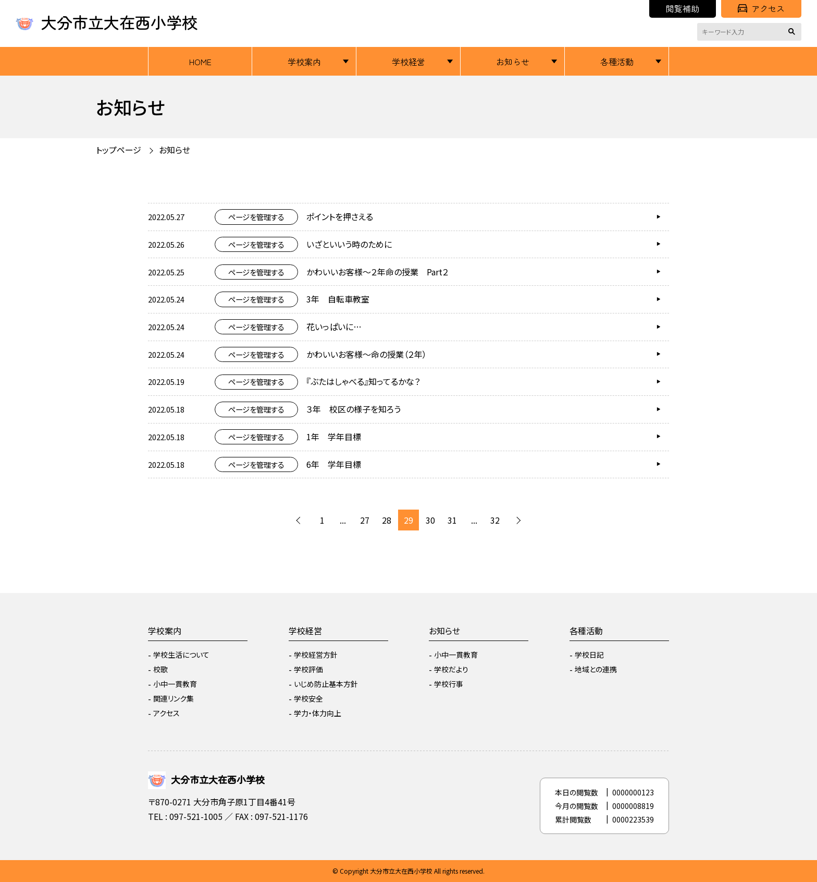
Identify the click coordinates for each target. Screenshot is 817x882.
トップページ (118, 149)
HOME (200, 61)
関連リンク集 (173, 698)
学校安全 (308, 698)
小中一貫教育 (175, 684)
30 (430, 520)
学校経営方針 (316, 654)
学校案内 (304, 61)
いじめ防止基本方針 (326, 684)
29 (408, 520)
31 (452, 520)
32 (495, 520)
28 (386, 520)
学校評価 (308, 669)
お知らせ (512, 61)
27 (364, 520)
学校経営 (408, 61)
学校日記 (589, 654)
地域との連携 (596, 669)
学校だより (451, 669)
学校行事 (448, 684)
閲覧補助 (682, 8)
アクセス (761, 8)
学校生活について (181, 654)
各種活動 (617, 61)
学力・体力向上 (317, 713)
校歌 (160, 669)
